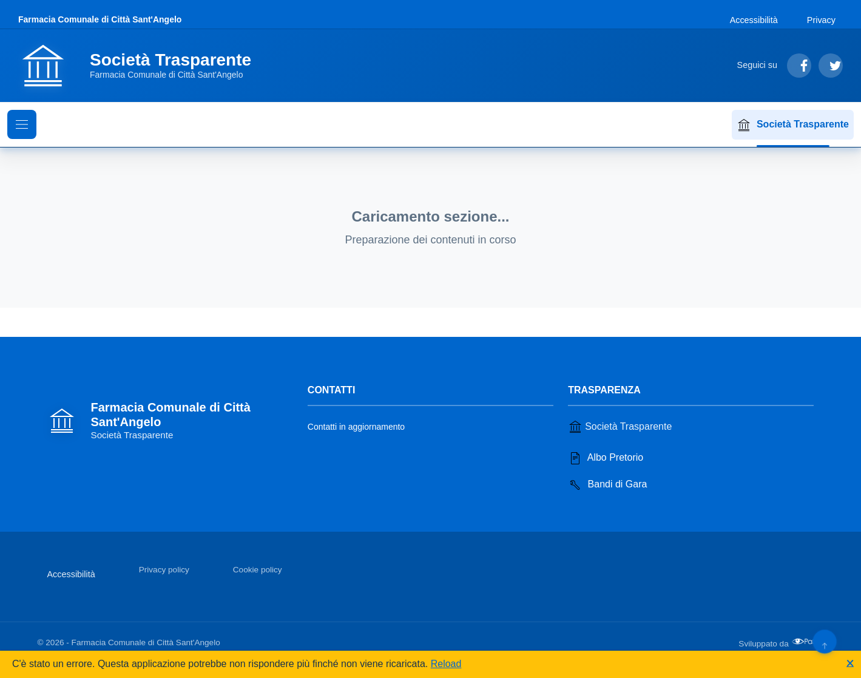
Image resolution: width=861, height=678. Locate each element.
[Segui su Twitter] (831, 65)
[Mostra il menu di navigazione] (21, 124)
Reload (446, 664)
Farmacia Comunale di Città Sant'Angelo (99, 19)
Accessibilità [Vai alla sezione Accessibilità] (754, 20)
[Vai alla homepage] (142, 65)
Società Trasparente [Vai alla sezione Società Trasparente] (620, 426)
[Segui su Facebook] (799, 65)
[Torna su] (824, 641)
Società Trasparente (793, 125)
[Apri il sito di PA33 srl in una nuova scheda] (807, 641)
